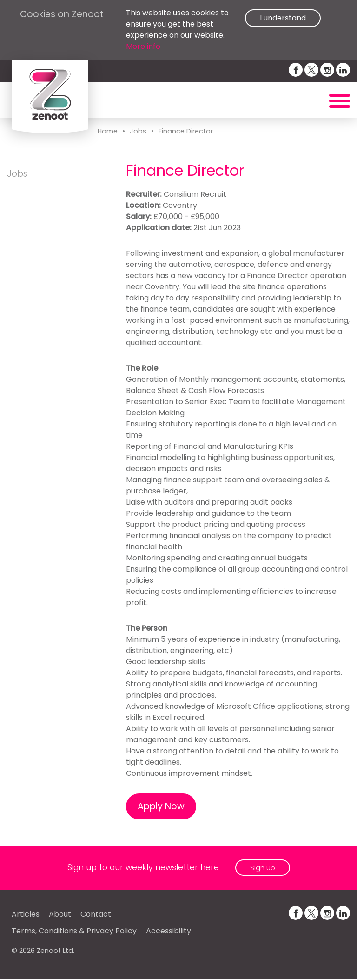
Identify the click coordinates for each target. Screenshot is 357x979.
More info (143, 46)
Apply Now (161, 806)
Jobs (138, 131)
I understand (283, 18)
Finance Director (186, 131)
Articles (26, 914)
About (60, 914)
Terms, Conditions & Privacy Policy (74, 931)
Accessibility (168, 931)
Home (108, 131)
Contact (95, 914)
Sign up (262, 867)
